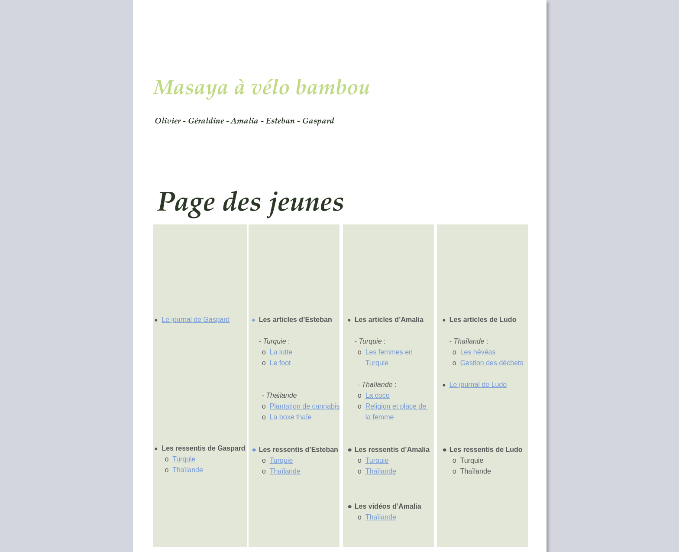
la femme (379, 417)
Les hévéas (478, 352)
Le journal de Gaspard (196, 319)
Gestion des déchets (492, 363)
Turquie (183, 459)
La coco (377, 395)
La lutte (281, 352)
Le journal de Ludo (478, 384)
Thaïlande (187, 470)
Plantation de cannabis (305, 406)
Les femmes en (390, 352)
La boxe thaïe (291, 417)
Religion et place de (396, 406)
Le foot (280, 363)
